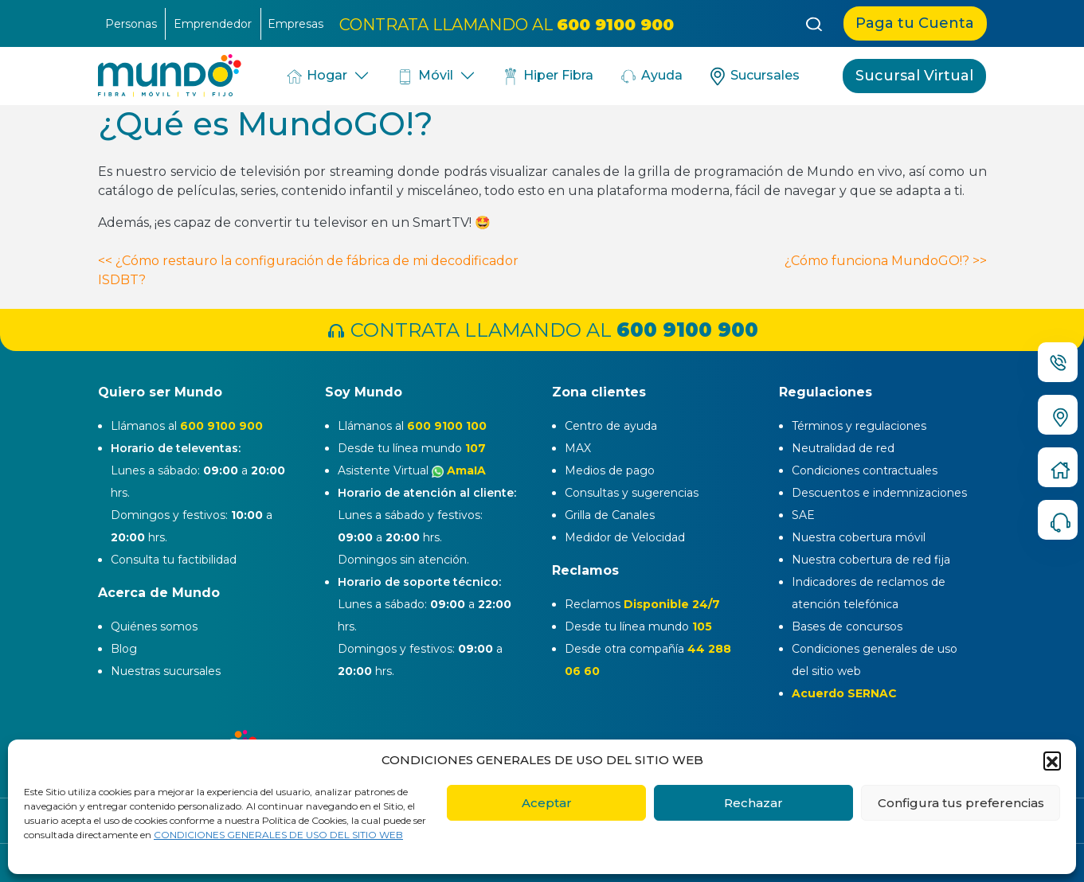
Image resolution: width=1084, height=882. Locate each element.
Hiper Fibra (547, 76)
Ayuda (651, 76)
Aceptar (547, 802)
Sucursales (754, 76)
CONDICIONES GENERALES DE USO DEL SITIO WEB (278, 835)
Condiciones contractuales (864, 470)
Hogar (316, 76)
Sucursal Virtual (914, 75)
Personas (131, 24)
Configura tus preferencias (961, 802)
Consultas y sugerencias (632, 493)
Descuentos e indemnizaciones (879, 493)
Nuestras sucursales (166, 671)
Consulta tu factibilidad (174, 559)
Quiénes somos (154, 626)
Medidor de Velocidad (625, 537)
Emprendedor (213, 24)
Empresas (295, 24)
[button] (1052, 760)
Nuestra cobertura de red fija (871, 559)
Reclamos (642, 604)
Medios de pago (610, 470)
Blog (124, 649)
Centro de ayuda (611, 426)
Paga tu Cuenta (914, 23)
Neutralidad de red (843, 448)
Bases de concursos (847, 626)
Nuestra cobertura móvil (859, 537)
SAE (803, 515)
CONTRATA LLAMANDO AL (506, 23)
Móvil (424, 76)
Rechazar (753, 802)
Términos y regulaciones (859, 426)
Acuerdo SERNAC (844, 693)
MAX (578, 448)
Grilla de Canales (610, 515)
